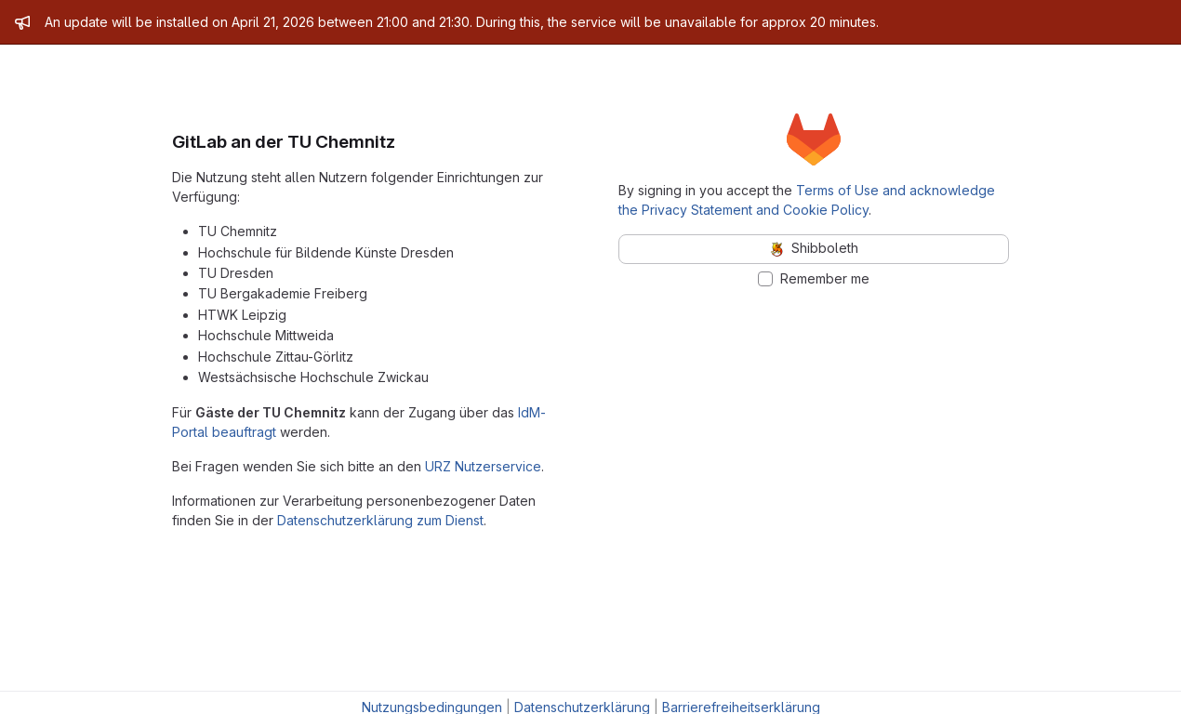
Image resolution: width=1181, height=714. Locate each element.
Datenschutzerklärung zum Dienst (380, 520)
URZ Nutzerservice (483, 466)
